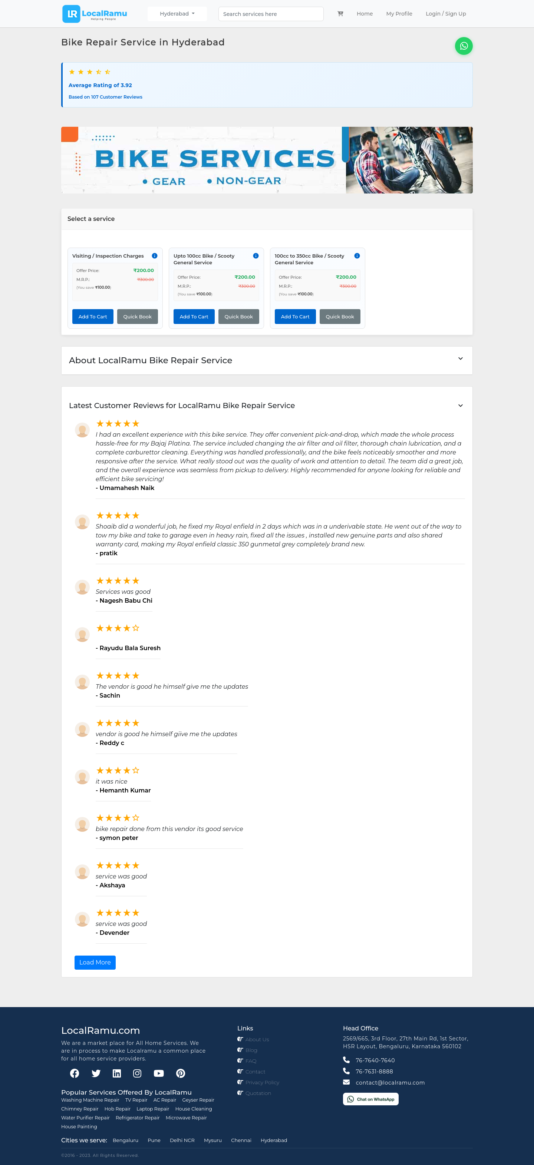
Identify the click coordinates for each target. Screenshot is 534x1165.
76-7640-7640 (369, 1060)
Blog (251, 1050)
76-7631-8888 (368, 1071)
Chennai (241, 1140)
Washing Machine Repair (90, 1100)
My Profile (399, 13)
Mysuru (213, 1140)
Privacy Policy (262, 1082)
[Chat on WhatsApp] (371, 1098)
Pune (154, 1140)
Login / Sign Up (446, 13)
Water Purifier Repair (85, 1118)
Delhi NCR (182, 1140)
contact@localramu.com (384, 1082)
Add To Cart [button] (93, 317)
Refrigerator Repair (138, 1118)
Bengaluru (125, 1140)
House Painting (79, 1126)
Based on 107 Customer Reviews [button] (105, 97)
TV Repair (136, 1100)
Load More (95, 962)
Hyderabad (175, 13)
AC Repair (165, 1100)
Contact (255, 1071)
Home (366, 13)
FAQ (251, 1061)
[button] (267, 405)
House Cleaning (193, 1109)
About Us (257, 1039)
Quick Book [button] (137, 317)
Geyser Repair (198, 1100)
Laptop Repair (152, 1109)
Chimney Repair (80, 1109)
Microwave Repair (186, 1118)
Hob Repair (118, 1109)
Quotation (258, 1093)
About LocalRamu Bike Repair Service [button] (267, 359)
